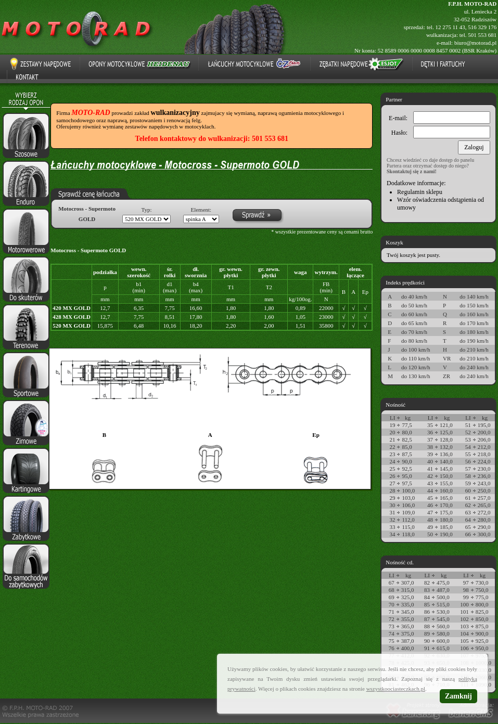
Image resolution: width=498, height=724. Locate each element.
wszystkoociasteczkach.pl (395, 689)
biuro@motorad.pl (475, 43)
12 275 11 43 (450, 27)
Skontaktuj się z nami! (412, 171)
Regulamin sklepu (419, 192)
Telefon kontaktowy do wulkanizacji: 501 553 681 (211, 139)
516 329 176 (482, 27)
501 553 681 (482, 35)
